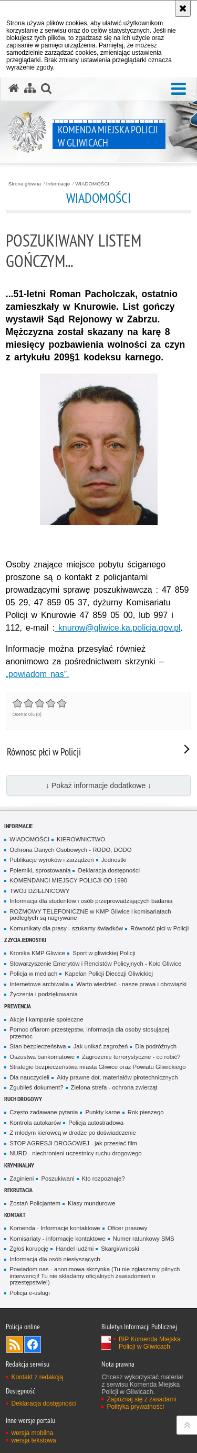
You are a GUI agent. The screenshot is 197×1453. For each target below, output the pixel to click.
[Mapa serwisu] (30, 88)
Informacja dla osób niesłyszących (54, 1259)
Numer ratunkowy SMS (143, 1238)
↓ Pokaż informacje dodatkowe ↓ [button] (98, 785)
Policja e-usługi (29, 1293)
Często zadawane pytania (43, 1112)
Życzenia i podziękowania (43, 994)
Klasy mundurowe (91, 1203)
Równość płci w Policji (159, 928)
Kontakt (15, 1215)
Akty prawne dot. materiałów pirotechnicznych (117, 1077)
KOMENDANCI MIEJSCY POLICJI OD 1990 (68, 880)
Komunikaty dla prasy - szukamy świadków (66, 928)
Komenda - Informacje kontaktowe (54, 1228)
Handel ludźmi (75, 1248)
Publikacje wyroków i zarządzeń (51, 860)
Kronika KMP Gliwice (37, 953)
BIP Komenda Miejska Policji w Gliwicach (150, 1343)
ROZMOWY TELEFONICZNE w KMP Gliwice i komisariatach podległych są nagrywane (90, 914)
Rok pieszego (146, 1112)
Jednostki (114, 860)
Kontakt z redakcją (37, 1377)
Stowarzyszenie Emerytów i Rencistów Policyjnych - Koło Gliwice (95, 963)
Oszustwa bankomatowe (42, 1057)
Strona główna (24, 183)
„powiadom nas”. (37, 674)
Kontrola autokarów (35, 1123)
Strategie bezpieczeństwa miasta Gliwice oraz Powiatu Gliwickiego (97, 1067)
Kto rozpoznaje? (103, 1178)
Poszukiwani (57, 1178)
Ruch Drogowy (23, 1099)
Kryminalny (19, 1165)
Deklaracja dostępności (108, 870)
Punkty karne (102, 1112)
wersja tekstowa (33, 1440)
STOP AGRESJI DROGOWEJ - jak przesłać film (73, 1143)
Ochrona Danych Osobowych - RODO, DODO (70, 850)
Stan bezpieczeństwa (37, 1046)
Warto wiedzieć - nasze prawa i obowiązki (131, 984)
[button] (178, 89)
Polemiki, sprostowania (39, 870)
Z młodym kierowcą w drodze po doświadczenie (72, 1133)
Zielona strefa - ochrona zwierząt (114, 1087)
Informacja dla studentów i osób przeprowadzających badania (90, 901)
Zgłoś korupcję (28, 1248)
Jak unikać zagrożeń (101, 1046)
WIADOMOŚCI (92, 183)
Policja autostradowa (95, 1123)
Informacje (58, 183)
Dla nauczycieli (29, 1077)
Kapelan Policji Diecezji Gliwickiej (109, 973)
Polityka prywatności (135, 1406)
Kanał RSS (14, 1344)
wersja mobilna (32, 1433)
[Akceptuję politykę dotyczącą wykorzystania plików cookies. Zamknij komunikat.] (183, 8)
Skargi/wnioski (120, 1248)
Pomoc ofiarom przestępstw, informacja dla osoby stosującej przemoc (89, 1032)
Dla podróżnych (156, 1046)
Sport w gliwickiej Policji (103, 953)
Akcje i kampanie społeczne (46, 1019)
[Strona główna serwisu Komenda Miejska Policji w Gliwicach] (13, 88)
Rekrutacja (18, 1190)
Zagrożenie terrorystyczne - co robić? (131, 1057)
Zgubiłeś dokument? (36, 1087)
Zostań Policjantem (34, 1203)
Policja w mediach (33, 973)
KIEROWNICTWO (81, 839)
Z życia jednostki (25, 940)
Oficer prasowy (128, 1228)
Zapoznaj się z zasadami (141, 1399)
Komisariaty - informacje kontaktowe (57, 1238)
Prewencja (17, 1006)
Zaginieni (21, 1178)
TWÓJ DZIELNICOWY (39, 891)
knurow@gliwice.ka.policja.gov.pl (118, 627)
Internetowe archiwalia (39, 984)
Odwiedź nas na (32, 1344)
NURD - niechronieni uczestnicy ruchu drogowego (75, 1153)
